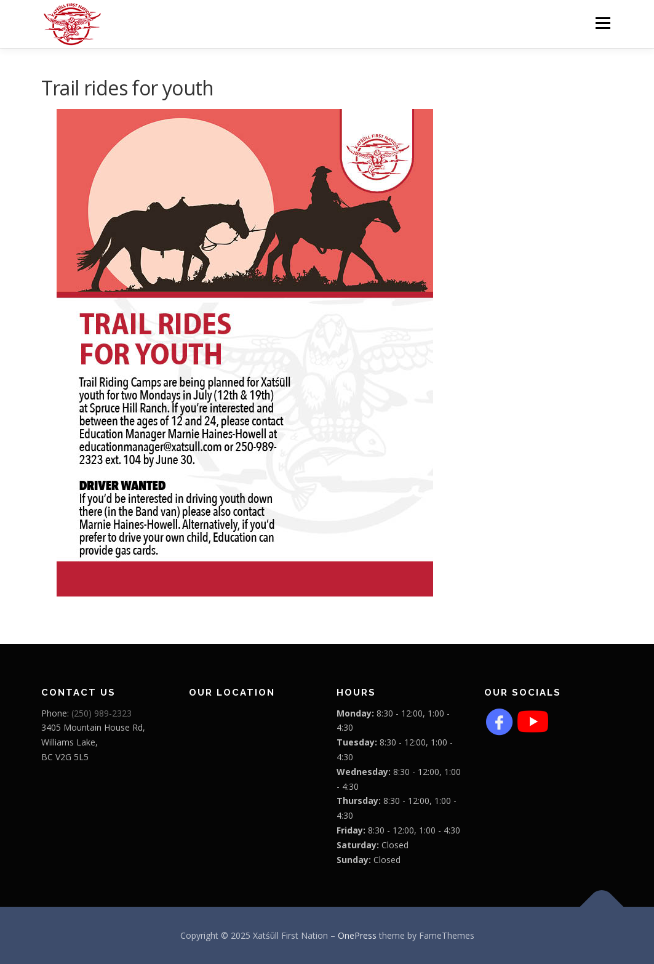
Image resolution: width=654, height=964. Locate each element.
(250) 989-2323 (101, 713)
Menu (602, 23)
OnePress (357, 935)
